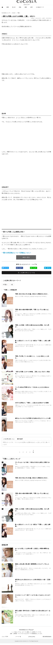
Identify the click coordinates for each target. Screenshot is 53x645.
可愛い (6, 284)
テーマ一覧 (18, 636)
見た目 (14, 7)
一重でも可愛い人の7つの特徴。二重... (15, 16)
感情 (26, 7)
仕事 (31, 7)
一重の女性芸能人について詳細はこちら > (16, 253)
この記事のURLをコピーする (26, 272)
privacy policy (31, 636)
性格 (20, 7)
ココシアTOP (5, 636)
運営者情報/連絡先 (47, 636)
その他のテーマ (40, 7)
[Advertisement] (26, 59)
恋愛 (7, 7)
